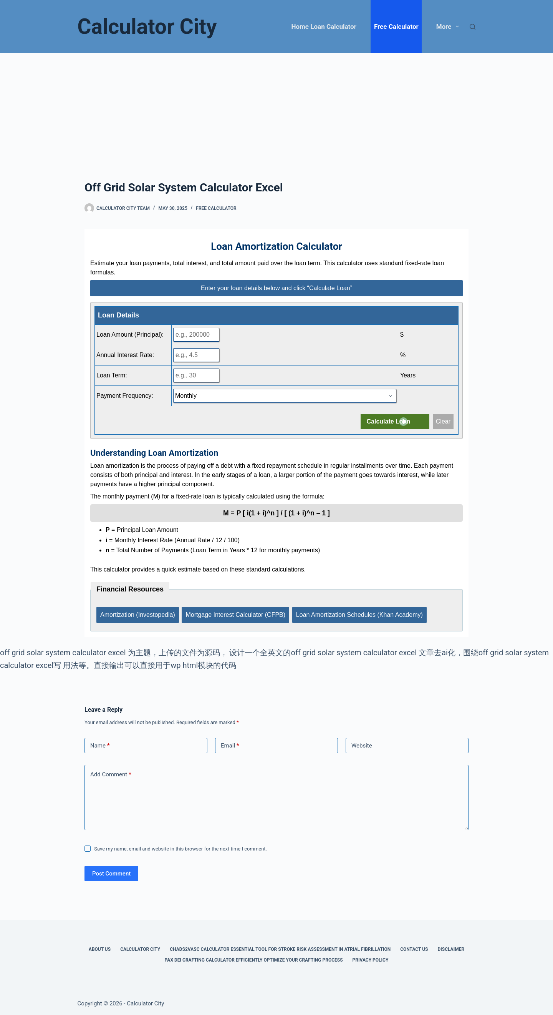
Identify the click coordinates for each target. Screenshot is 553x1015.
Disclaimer (450, 947)
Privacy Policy (371, 958)
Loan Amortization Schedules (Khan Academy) (360, 613)
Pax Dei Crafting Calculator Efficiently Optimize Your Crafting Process (254, 958)
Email (230, 744)
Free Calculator (396, 26)
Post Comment (111, 871)
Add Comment (110, 772)
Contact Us (414, 947)
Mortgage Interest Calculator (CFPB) (236, 613)
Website (361, 743)
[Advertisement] (276, 110)
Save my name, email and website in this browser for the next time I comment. (180, 847)
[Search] (472, 27)
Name (100, 744)
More (449, 26)
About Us (100, 947)
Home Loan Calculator (323, 26)
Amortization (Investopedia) (137, 613)
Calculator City (147, 26)
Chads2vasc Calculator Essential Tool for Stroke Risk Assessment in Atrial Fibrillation (280, 947)
